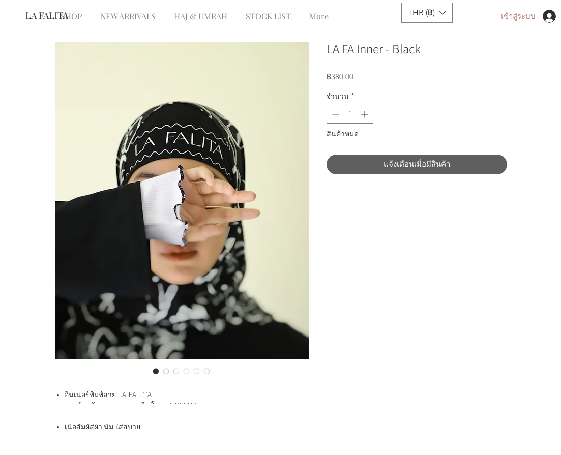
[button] (427, 13)
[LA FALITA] (59, 15)
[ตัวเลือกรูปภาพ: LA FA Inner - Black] (156, 371)
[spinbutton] (350, 114)
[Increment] (365, 114)
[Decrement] (334, 114)
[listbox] (427, 13)
